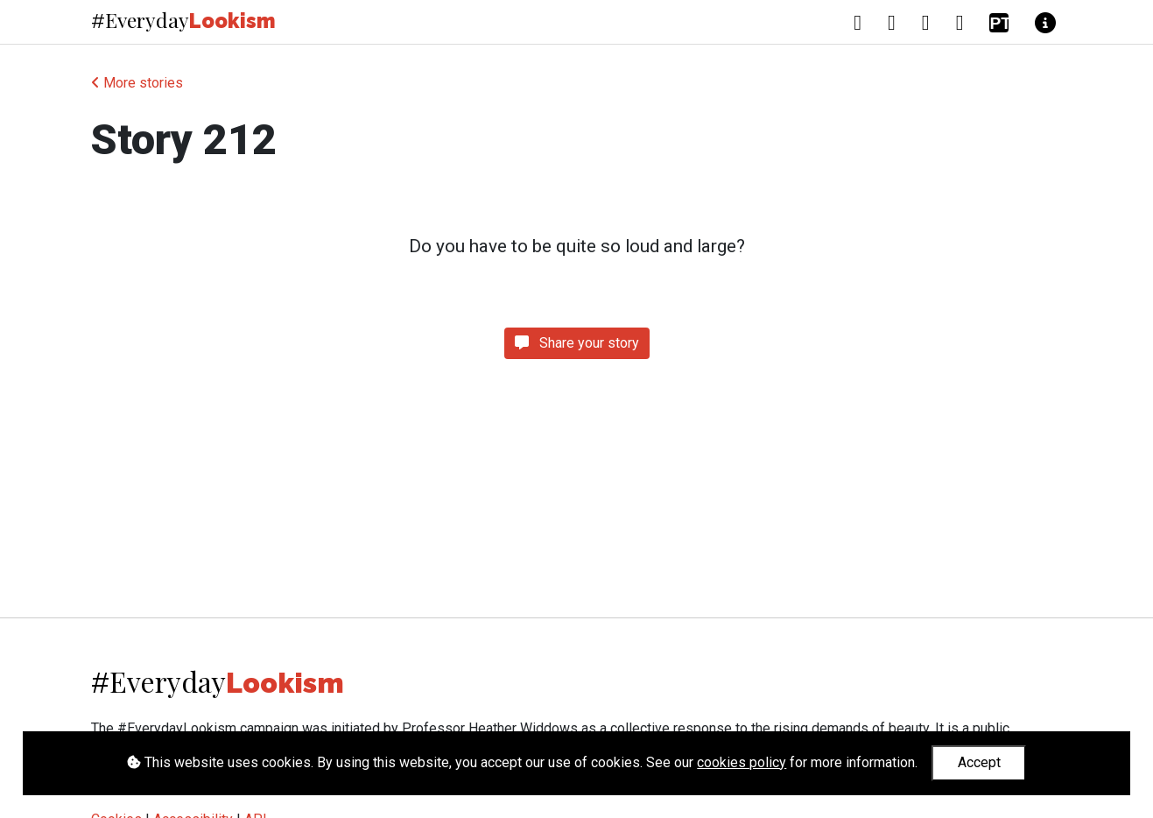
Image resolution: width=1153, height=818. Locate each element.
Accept (979, 762)
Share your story (577, 343)
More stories (137, 82)
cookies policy (741, 762)
